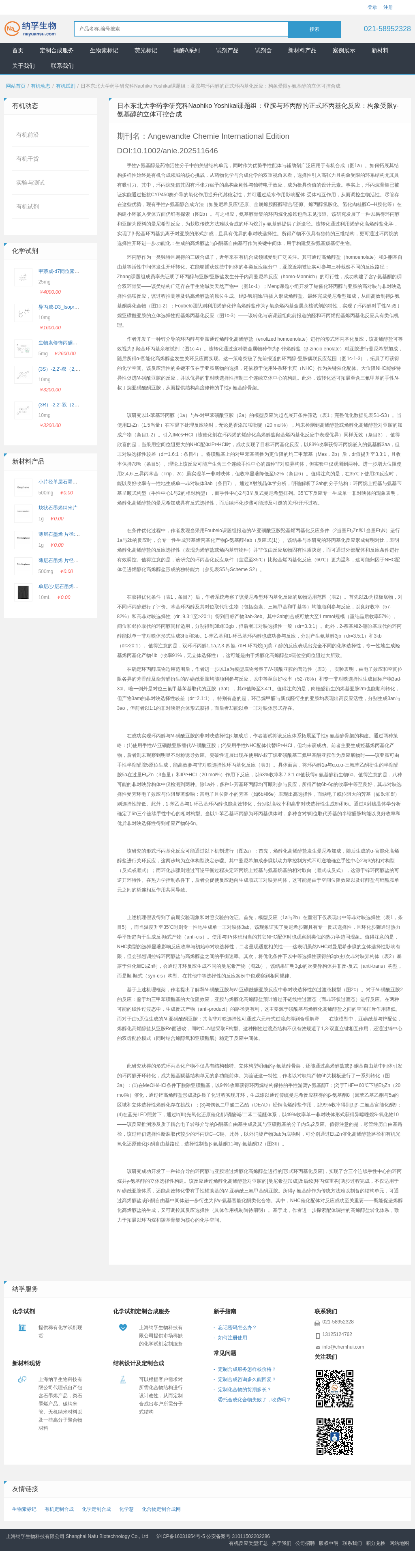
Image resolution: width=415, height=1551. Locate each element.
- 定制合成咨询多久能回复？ (245, 1379)
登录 (372, 7)
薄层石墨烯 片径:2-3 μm (64, 534)
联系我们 (62, 65)
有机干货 (27, 158)
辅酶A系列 (186, 50)
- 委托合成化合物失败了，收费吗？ (252, 1400)
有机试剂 (65, 86)
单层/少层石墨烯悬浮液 (63, 586)
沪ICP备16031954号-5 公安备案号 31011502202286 (213, 1536)
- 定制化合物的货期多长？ (243, 1389)
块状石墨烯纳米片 (58, 508)
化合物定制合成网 (161, 1509)
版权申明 (328, 1543)
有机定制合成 (59, 1509)
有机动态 (40, 86)
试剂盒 (263, 50)
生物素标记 (104, 50)
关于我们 (23, 65)
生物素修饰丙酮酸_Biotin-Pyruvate (76, 343)
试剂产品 (227, 50)
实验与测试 (30, 182)
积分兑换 (375, 1543)
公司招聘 (305, 1543)
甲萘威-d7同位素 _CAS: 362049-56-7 (79, 271)
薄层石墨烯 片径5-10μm (64, 560)
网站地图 (399, 1543)
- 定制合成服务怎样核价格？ (245, 1369)
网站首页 (16, 86)
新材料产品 (302, 50)
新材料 (380, 50)
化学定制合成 (96, 1509)
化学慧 (126, 1509)
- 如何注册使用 (230, 1337)
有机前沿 (27, 134)
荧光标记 (146, 50)
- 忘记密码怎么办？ (235, 1327)
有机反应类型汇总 (248, 1543)
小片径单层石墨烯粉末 (63, 482)
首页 (18, 50)
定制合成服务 (57, 50)
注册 (388, 7)
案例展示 (344, 50)
